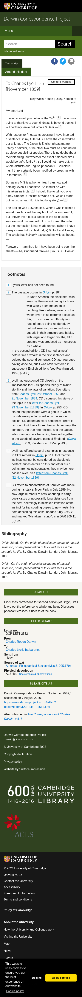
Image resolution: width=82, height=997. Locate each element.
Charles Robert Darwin (21, 641)
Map (7, 943)
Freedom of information (19, 893)
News (7, 950)
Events (8, 957)
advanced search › (16, 51)
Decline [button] (36, 977)
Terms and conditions (18, 899)
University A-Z (13, 874)
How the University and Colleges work (29, 929)
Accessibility (12, 887)
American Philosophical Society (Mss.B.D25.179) (38, 665)
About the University (19, 922)
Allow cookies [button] (61, 977)
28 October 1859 (48, 394)
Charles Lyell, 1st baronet (23, 649)
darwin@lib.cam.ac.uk (18, 739)
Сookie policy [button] (15, 991)
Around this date (16, 71)
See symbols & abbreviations (35, 674)
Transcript (11, 63)
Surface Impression (32, 769)
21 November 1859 (24, 398)
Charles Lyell (27, 394)
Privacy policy (13, 761)
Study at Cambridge (18, 910)
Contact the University (18, 881)
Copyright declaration (18, 754)
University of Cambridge (23, 746)
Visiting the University (18, 936)
